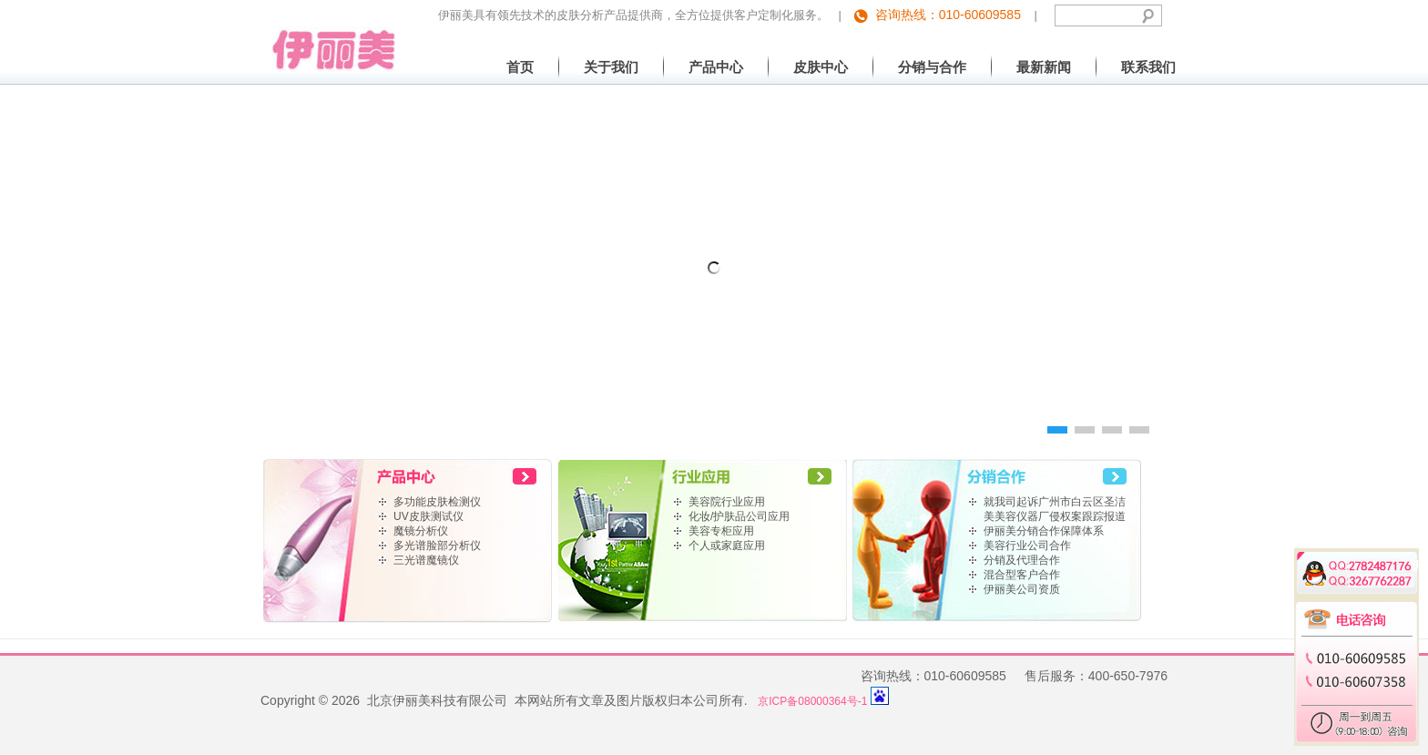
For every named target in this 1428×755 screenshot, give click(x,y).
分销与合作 (932, 67)
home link (408, 475)
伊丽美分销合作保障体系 (1044, 531)
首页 (520, 67)
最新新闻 (1043, 67)
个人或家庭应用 (726, 545)
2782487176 (1368, 563)
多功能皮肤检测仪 (437, 501)
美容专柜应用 (721, 531)
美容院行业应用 (726, 501)
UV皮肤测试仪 (428, 516)
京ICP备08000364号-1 (812, 701)
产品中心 (715, 67)
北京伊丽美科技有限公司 (328, 36)
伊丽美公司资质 (1022, 589)
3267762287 (1368, 578)
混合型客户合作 (1022, 574)
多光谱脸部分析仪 (437, 545)
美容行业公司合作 (1027, 545)
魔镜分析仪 (420, 531)
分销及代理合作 (1022, 560)
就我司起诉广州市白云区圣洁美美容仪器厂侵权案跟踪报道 (1055, 509)
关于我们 (611, 67)
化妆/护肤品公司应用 (739, 516)
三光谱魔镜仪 (426, 560)
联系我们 (1148, 67)
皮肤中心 (820, 67)
